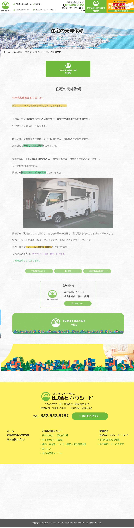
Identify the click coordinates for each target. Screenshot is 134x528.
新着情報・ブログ (23, 52)
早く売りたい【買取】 (53, 441)
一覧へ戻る (67, 278)
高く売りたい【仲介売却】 (55, 437)
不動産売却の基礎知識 (23, 4)
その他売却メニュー (52, 454)
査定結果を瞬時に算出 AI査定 (68, 324)
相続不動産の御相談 (96, 278)
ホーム (6, 52)
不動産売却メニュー (23, 10)
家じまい (46, 450)
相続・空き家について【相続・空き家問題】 (64, 446)
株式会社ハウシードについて (46, 10)
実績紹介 (39, 4)
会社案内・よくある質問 (111, 445)
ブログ (38, 52)
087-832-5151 (46, 417)
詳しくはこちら (75, 310)
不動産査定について (38, 278)
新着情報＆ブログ (16, 441)
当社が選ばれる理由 (109, 441)
